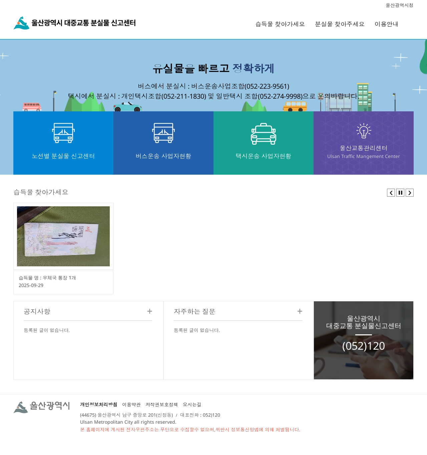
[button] (391, 192)
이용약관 (131, 404)
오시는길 (192, 404)
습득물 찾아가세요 (280, 24)
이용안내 (387, 24)
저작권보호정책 (161, 404)
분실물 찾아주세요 (340, 24)
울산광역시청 (400, 5)
